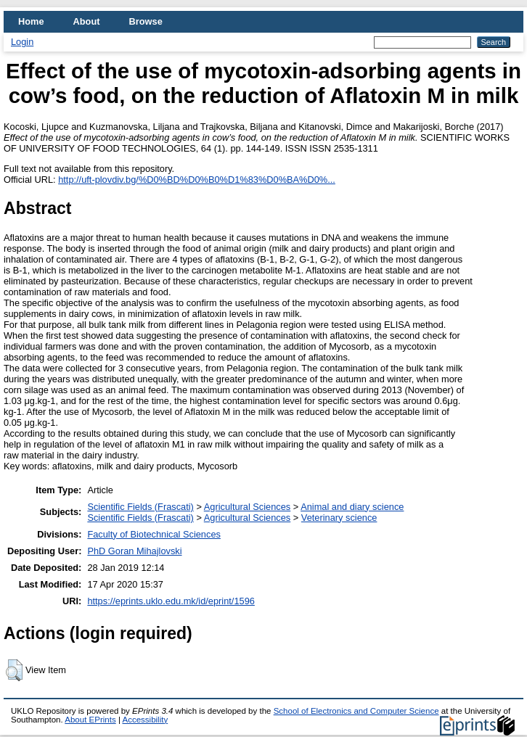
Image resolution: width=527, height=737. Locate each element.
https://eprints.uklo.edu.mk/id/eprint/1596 (170, 601)
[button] (14, 670)
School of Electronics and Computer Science (356, 711)
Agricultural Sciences (247, 506)
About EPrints (90, 719)
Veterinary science (339, 517)
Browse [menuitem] (146, 21)
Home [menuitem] (31, 21)
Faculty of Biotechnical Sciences (154, 534)
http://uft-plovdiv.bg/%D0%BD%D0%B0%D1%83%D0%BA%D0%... (196, 179)
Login (22, 41)
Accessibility (145, 719)
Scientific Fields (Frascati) (140, 506)
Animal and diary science (352, 506)
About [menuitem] (86, 21)
